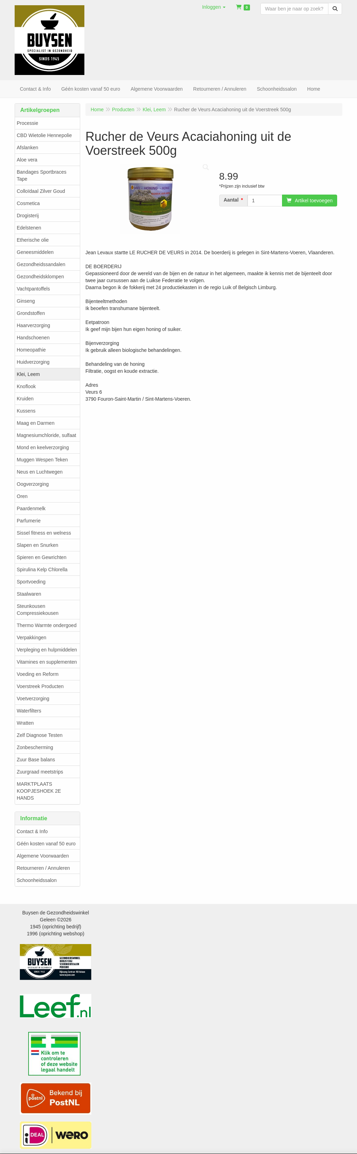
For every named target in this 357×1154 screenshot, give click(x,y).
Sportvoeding (31, 581)
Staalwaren (29, 594)
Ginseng (26, 301)
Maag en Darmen (35, 423)
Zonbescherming (35, 747)
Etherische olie (33, 240)
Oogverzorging (33, 484)
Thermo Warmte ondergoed (46, 625)
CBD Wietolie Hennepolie (44, 135)
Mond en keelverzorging (43, 447)
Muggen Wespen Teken (42, 459)
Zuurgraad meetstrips (40, 772)
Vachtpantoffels (33, 289)
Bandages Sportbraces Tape (41, 175)
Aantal (231, 199)
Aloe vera (27, 160)
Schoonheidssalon (36, 880)
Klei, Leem (28, 374)
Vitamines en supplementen (47, 662)
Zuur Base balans (36, 759)
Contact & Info (32, 831)
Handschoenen (33, 337)
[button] (214, 7)
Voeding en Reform (38, 674)
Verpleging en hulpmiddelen (47, 650)
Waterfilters (29, 711)
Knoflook (26, 386)
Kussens (26, 411)
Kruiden (25, 398)
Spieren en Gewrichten (41, 557)
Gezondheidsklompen (40, 276)
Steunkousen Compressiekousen (38, 609)
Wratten (25, 723)
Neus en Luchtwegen (40, 472)
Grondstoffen (31, 313)
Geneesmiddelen (35, 252)
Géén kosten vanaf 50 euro (46, 843)
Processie (27, 123)
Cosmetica (28, 203)
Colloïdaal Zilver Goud (41, 191)
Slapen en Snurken (37, 545)
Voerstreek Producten (40, 686)
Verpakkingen (31, 637)
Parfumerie (28, 520)
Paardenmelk (31, 508)
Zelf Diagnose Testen (39, 735)
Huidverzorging (33, 362)
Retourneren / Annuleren (43, 868)
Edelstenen (29, 228)
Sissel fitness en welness (44, 533)
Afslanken (27, 147)
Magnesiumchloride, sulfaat (46, 435)
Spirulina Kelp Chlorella (42, 569)
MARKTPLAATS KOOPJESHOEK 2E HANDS (39, 791)
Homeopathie (31, 350)
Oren (22, 496)
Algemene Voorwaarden (43, 856)
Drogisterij (28, 215)
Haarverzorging (33, 325)
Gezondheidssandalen (41, 264)
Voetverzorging (33, 698)
